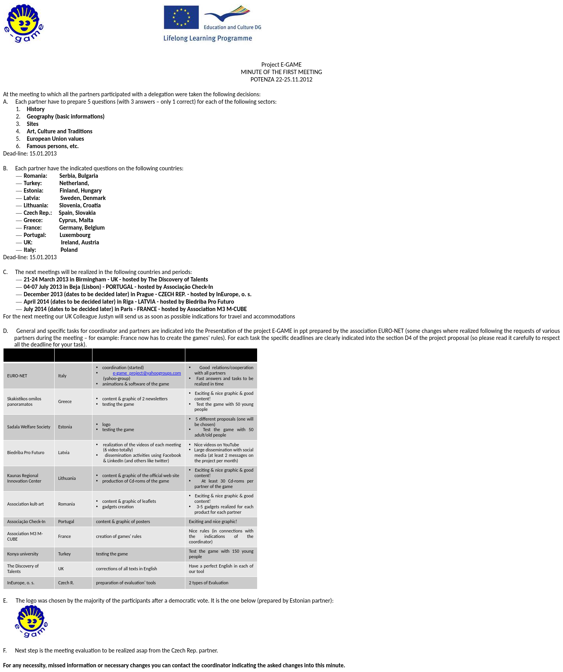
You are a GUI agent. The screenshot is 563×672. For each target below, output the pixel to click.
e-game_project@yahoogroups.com (147, 373)
